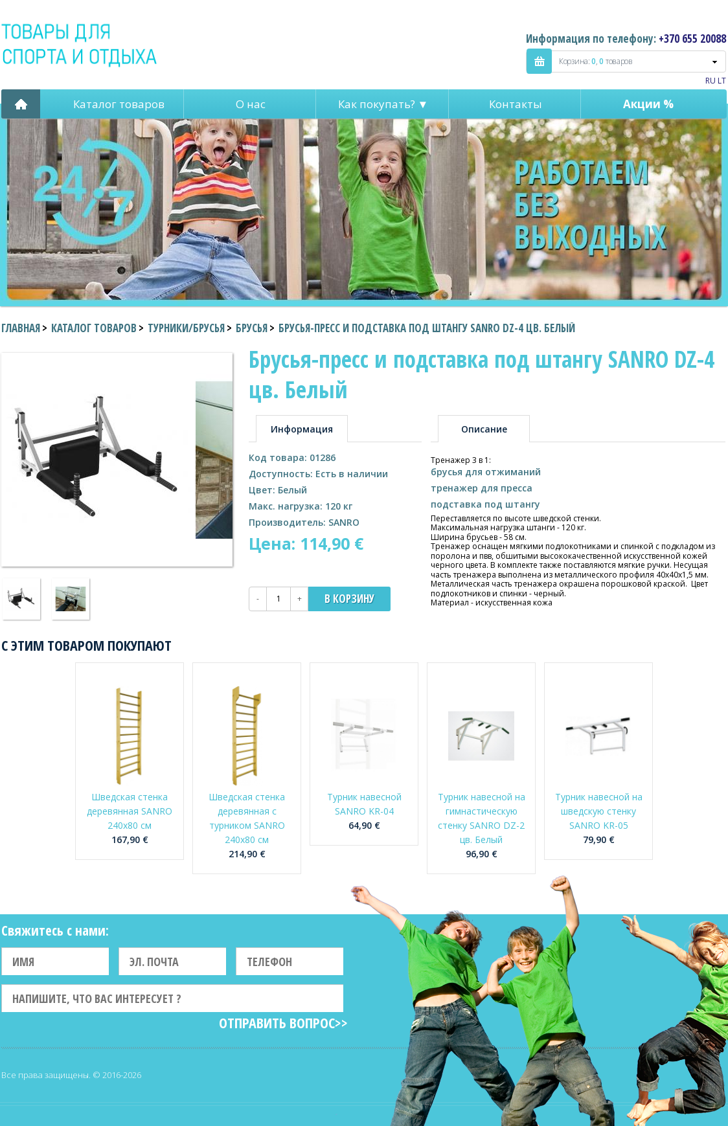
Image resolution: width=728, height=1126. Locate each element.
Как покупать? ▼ (383, 103)
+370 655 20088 (692, 38)
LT (722, 80)
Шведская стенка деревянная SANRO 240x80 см (129, 811)
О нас (251, 103)
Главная (20, 328)
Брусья (251, 328)
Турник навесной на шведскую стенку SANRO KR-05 (599, 811)
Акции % (648, 103)
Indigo (80, 44)
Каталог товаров (119, 103)
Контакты (515, 103)
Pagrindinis (20, 103)
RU (710, 80)
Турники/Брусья (186, 328)
